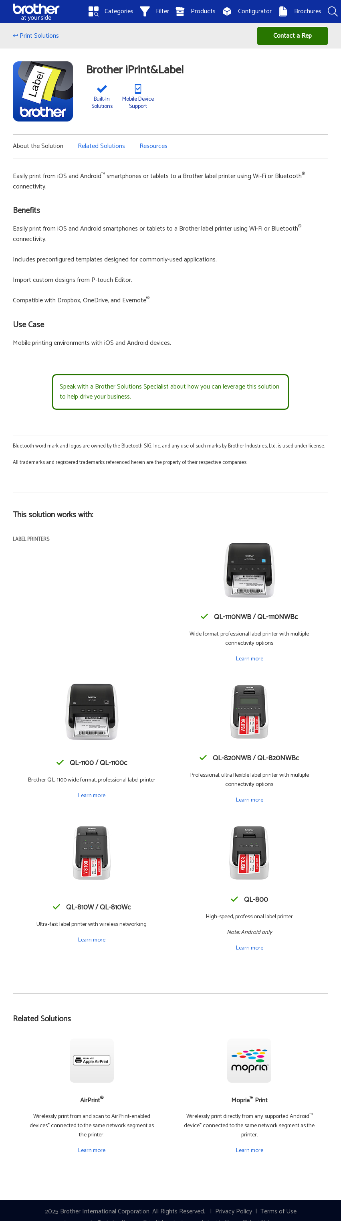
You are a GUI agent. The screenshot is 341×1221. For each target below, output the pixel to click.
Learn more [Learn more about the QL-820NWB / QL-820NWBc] (249, 800)
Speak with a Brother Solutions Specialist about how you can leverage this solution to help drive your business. (169, 392)
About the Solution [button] (38, 146)
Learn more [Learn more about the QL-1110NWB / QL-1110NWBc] (249, 659)
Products (196, 11)
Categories (111, 11)
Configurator (247, 11)
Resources (153, 146)
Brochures (299, 11)
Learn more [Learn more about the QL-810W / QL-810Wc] (91, 940)
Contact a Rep (292, 35)
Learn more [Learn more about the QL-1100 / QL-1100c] (91, 795)
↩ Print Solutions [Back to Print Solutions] (36, 35)
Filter (154, 11)
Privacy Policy (233, 1211)
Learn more (91, 1150)
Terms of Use (278, 1211)
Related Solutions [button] (101, 146)
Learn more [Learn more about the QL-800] (249, 948)
